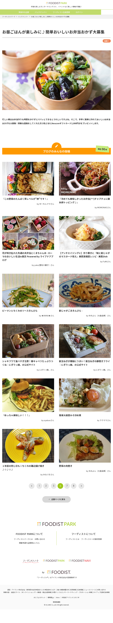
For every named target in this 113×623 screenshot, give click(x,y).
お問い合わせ (40, 552)
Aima (58, 611)
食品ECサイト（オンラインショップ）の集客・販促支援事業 (31, 606)
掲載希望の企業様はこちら (29, 556)
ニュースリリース (90, 603)
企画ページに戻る (57, 507)
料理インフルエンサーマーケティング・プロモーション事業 (72, 606)
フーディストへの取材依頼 (92, 552)
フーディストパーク (8, 24)
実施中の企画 (28, 19)
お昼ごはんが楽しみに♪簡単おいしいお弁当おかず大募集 (50, 24)
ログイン (86, 19)
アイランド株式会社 (18, 603)
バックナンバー (46, 19)
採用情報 (73, 603)
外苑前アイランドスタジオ (70, 611)
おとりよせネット (39, 611)
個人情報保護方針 (63, 603)
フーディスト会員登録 (68, 19)
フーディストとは (71, 552)
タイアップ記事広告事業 (101, 606)
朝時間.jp (51, 611)
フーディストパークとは (23, 552)
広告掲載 (80, 603)
